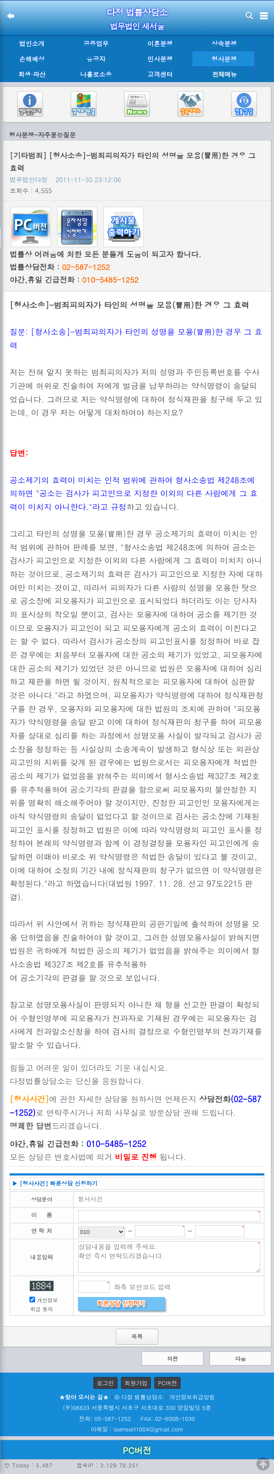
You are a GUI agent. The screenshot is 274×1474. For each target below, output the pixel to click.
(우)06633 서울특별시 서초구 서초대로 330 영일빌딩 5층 (137, 1407)
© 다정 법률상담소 (139, 1397)
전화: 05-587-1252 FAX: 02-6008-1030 (137, 1418)
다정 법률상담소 (137, 12)
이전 (172, 1358)
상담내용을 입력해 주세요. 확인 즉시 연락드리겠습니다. (169, 1257)
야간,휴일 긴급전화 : (74, 279)
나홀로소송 (96, 74)
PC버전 (167, 1383)
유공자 (95, 58)
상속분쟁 (224, 43)
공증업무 (96, 43)
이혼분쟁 (160, 43)
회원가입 (136, 1383)
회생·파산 (31, 74)
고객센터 (160, 74)
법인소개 (32, 43)
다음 (240, 1358)
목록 (136, 1336)
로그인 (105, 1383)
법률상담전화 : (60, 267)
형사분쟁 (224, 58)
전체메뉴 (224, 74)
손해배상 (32, 58)
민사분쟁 (160, 58)
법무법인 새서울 (137, 26)
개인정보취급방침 (192, 1397)
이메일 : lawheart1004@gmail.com (137, 1429)
